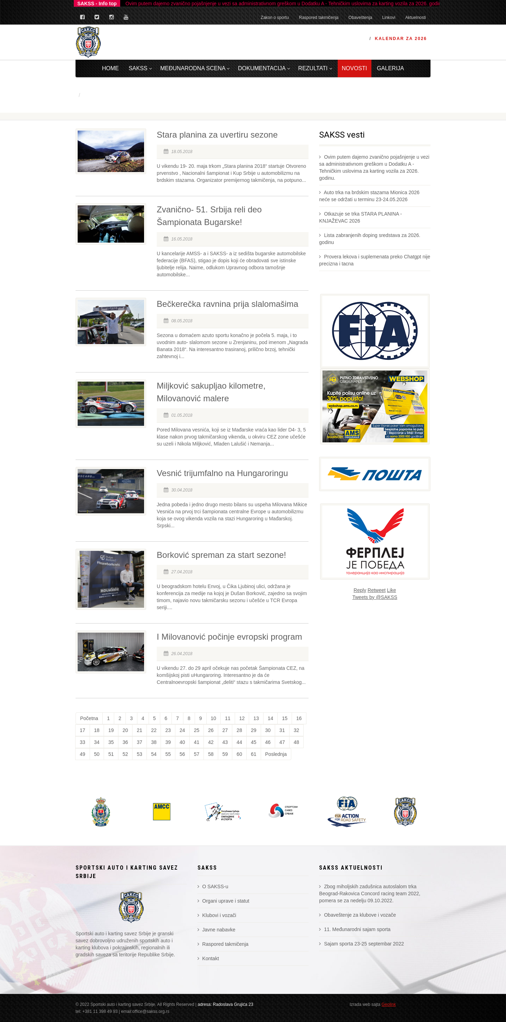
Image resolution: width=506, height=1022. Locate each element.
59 (225, 754)
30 (268, 730)
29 (254, 730)
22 (154, 730)
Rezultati (315, 68)
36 (125, 742)
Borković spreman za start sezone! (221, 555)
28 (239, 730)
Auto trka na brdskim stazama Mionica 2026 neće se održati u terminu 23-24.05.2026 (369, 196)
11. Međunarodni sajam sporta (354, 929)
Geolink (389, 1004)
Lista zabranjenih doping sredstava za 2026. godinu (369, 238)
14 (270, 718)
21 (139, 730)
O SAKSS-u (212, 886)
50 (97, 754)
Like (391, 590)
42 (211, 742)
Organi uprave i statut (223, 901)
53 (139, 754)
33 (82, 742)
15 (284, 718)
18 (97, 730)
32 (296, 730)
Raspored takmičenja (319, 17)
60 (239, 754)
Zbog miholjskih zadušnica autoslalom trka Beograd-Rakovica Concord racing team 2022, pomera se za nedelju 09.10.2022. (369, 893)
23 (168, 730)
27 (225, 730)
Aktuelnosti (415, 17)
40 (182, 742)
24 (182, 730)
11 (228, 718)
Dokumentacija (264, 68)
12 (242, 718)
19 (111, 730)
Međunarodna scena (194, 68)
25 (197, 730)
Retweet (376, 590)
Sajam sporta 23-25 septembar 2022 (361, 944)
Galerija (390, 68)
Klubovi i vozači (216, 915)
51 (111, 754)
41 (197, 742)
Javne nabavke (216, 929)
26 (211, 730)
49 (82, 754)
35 (111, 742)
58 (211, 754)
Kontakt (208, 958)
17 (82, 730)
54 (154, 754)
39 (168, 742)
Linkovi (388, 17)
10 (213, 718)
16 (299, 718)
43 (225, 742)
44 (239, 742)
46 (268, 742)
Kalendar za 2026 (401, 38)
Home (110, 68)
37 (139, 742)
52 (125, 754)
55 (168, 754)
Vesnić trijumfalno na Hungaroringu (222, 473)
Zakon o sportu (275, 17)
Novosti (354, 68)
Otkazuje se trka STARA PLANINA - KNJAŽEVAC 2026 (360, 217)
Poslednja (276, 754)
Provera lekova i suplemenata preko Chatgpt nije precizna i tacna (374, 260)
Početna (89, 718)
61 (254, 754)
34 (97, 742)
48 (296, 742)
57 (197, 754)
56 (182, 754)
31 (282, 730)
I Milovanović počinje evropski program (229, 636)
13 (256, 718)
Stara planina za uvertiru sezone (217, 134)
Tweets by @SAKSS (374, 597)
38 (154, 742)
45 (254, 742)
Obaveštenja (360, 17)
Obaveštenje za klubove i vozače (357, 915)
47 (282, 742)
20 (125, 730)
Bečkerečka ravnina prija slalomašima (227, 304)
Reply (359, 590)
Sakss (140, 68)
